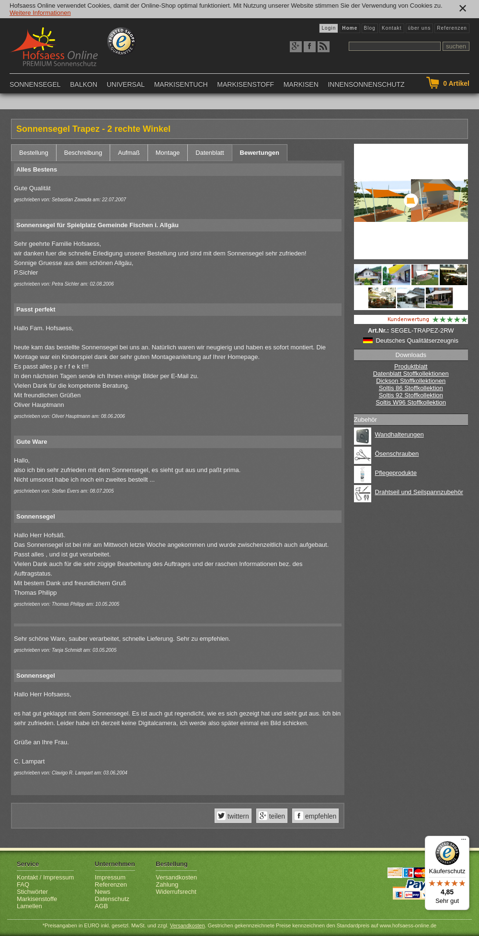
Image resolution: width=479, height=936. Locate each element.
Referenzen (452, 28)
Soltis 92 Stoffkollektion (411, 395)
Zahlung (167, 884)
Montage (168, 152)
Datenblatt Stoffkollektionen (411, 373)
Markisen (301, 84)
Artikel (456, 83)
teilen (276, 816)
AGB (101, 906)
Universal (126, 84)
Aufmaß (129, 152)
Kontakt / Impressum (45, 877)
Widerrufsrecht (176, 891)
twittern (237, 816)
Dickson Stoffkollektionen (410, 380)
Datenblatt (209, 152)
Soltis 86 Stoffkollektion (411, 388)
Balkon (83, 84)
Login (328, 28)
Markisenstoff (245, 84)
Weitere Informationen (40, 12)
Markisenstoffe (37, 898)
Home (349, 28)
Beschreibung (83, 152)
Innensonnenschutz (366, 84)
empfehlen (319, 816)
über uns (419, 28)
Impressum (110, 877)
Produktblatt (410, 366)
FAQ (23, 884)
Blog (370, 28)
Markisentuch (181, 84)
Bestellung (33, 152)
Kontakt (392, 28)
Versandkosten (176, 877)
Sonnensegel (35, 84)
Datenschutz (112, 898)
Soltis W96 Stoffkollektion (411, 402)
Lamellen (29, 906)
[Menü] (463, 841)
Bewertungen (259, 152)
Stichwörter (32, 891)
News (103, 891)
